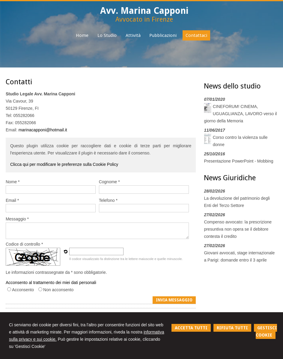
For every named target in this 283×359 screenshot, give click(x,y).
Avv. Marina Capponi (144, 10)
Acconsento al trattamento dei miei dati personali (51, 282)
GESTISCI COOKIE (266, 331)
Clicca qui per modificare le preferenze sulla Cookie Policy (64, 164)
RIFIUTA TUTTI (232, 327)
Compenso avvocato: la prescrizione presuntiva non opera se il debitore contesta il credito (238, 229)
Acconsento (23, 289)
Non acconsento (58, 289)
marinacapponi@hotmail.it (43, 129)
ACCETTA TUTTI (191, 327)
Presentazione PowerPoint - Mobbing (238, 161)
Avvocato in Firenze (144, 19)
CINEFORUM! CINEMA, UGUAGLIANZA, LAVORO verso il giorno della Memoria (240, 113)
